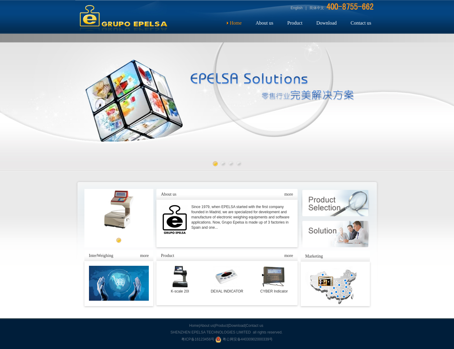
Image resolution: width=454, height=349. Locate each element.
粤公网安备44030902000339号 (244, 339)
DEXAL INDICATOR (227, 291)
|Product (221, 325)
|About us (206, 325)
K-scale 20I (180, 291)
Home (236, 23)
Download (326, 23)
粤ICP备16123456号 (198, 339)
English (296, 8)
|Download (236, 325)
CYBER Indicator (274, 291)
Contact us (360, 23)
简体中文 (316, 8)
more (144, 255)
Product (294, 23)
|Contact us (254, 325)
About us (264, 23)
